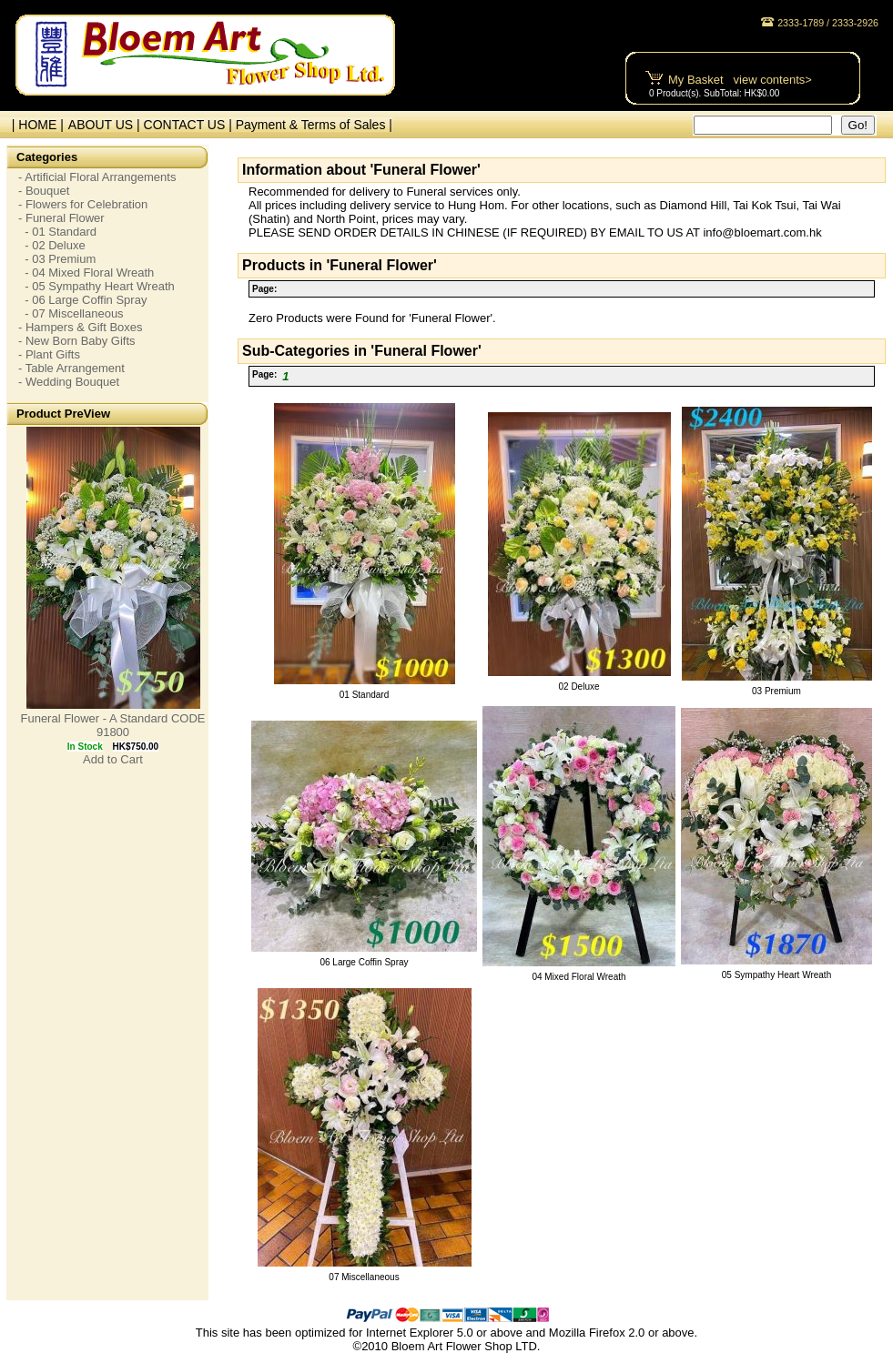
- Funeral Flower (61, 218)
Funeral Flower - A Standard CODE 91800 (112, 725)
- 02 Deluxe (52, 245)
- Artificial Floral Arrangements (97, 177)
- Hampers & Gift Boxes (80, 327)
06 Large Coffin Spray (364, 962)
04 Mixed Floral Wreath (578, 977)
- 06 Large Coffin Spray (82, 300)
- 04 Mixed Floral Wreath (86, 272)
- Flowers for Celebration (82, 204)
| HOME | (34, 124)
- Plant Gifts (49, 354)
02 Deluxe (578, 687)
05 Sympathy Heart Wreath (776, 975)
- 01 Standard (57, 231)
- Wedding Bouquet (68, 382)
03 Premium (776, 691)
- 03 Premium (57, 259)
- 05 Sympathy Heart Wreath (96, 286)
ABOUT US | (106, 124)
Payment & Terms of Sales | (314, 124)
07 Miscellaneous (364, 1277)
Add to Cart (113, 759)
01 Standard (365, 695)
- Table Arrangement (71, 368)
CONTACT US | (190, 124)
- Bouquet (43, 190)
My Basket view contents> (740, 79)
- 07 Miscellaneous (71, 313)
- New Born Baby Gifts (77, 341)
